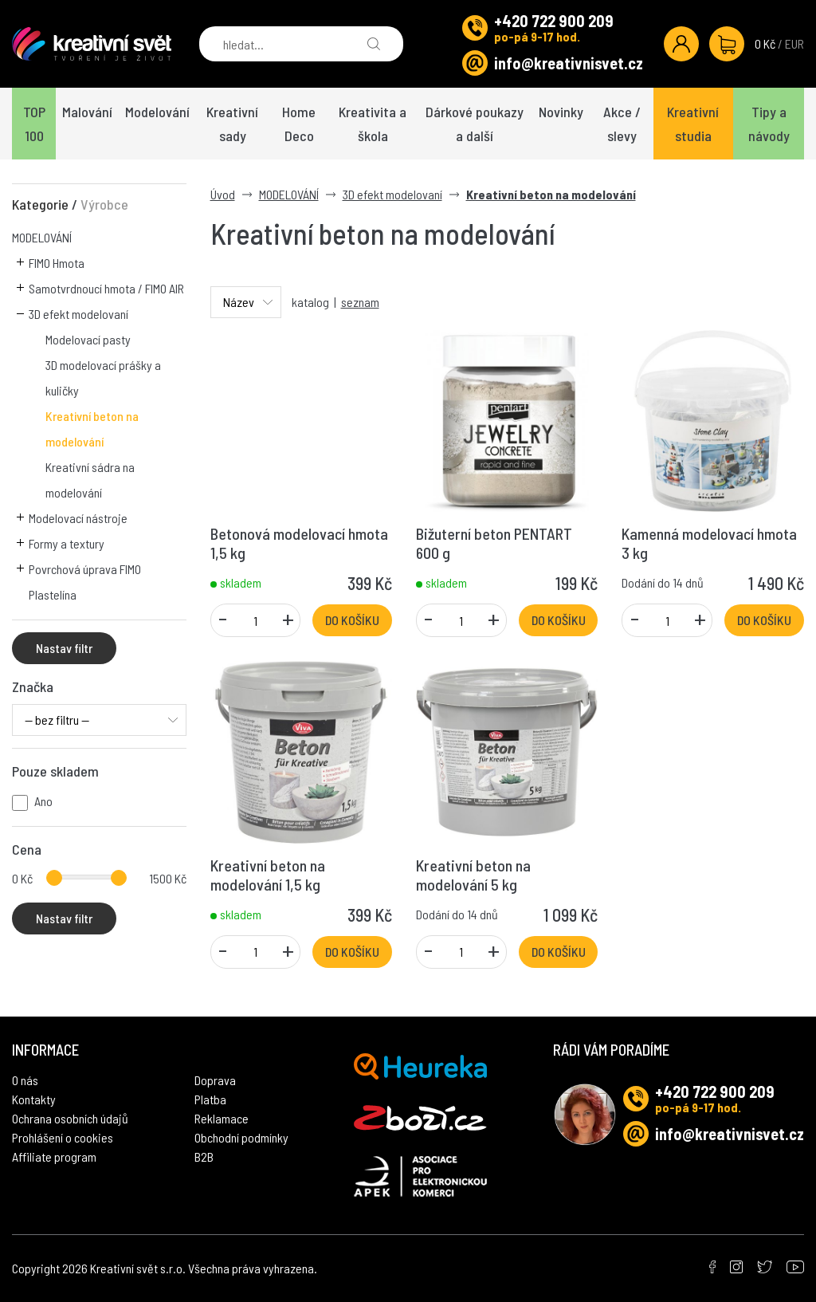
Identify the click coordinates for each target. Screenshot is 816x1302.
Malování (87, 111)
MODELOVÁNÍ (42, 237)
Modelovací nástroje (78, 517)
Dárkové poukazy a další (475, 123)
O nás (25, 1080)
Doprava (215, 1080)
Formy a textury (66, 543)
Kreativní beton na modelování (92, 428)
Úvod (222, 194)
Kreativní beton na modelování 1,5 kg (267, 875)
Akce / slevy (622, 123)
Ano (43, 800)
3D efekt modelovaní (78, 313)
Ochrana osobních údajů (70, 1118)
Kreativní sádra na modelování (90, 479)
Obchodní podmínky (241, 1137)
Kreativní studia (693, 123)
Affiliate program (54, 1156)
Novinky (561, 111)
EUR (794, 43)
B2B (204, 1156)
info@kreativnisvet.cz (568, 63)
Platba (210, 1099)
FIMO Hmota (56, 262)
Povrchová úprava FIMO (85, 568)
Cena (26, 849)
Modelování (157, 111)
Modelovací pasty (88, 339)
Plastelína (52, 594)
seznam (360, 301)
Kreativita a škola (372, 123)
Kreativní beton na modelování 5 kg (473, 875)
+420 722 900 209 (554, 20)
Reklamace (221, 1118)
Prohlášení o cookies (62, 1137)
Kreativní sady (232, 123)
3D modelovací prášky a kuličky (103, 377)
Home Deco (299, 123)
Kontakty (34, 1099)
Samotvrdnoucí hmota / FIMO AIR (106, 288)
